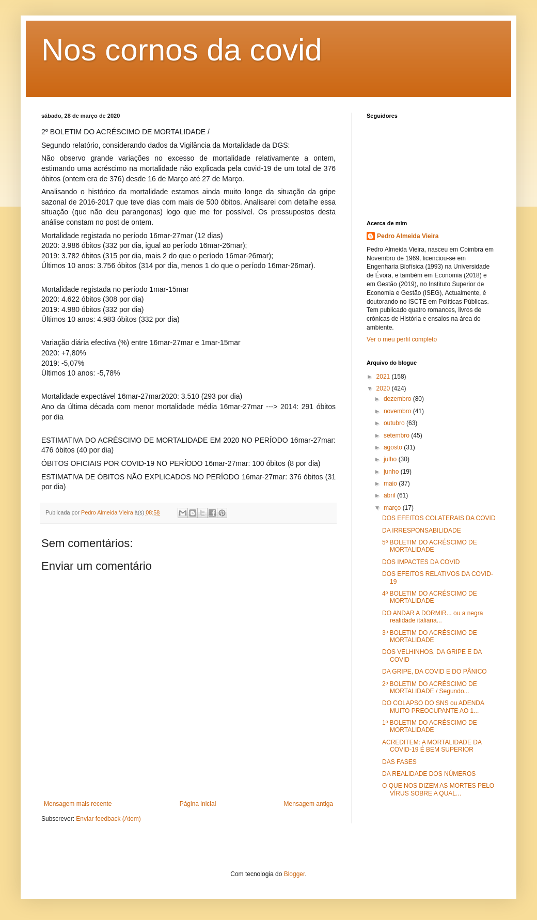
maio (391, 483)
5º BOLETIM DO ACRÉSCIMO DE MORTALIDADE (429, 546)
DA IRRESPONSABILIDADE (421, 530)
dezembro (398, 398)
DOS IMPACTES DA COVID (421, 562)
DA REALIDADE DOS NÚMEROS (429, 773)
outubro (395, 423)
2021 (384, 376)
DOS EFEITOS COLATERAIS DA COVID (439, 518)
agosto (394, 447)
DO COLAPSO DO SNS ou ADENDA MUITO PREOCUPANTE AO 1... (433, 706)
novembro (398, 411)
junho (392, 471)
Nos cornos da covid (181, 50)
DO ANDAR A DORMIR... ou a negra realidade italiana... (432, 617)
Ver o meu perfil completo (402, 339)
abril (390, 495)
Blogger (294, 874)
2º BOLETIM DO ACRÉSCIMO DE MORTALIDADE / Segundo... (429, 687)
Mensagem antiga (308, 803)
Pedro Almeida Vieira (407, 236)
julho (391, 459)
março (393, 507)
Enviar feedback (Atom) (108, 818)
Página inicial (198, 803)
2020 (384, 388)
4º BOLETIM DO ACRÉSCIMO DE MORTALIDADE (429, 597)
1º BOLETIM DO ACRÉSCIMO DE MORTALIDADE (429, 726)
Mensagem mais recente (78, 803)
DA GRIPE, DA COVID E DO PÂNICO (434, 671)
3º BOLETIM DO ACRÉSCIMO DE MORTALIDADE (429, 636)
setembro (397, 435)
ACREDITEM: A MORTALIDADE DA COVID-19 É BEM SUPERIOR (431, 746)
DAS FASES (399, 762)
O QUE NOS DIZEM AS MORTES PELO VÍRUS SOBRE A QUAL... (438, 789)
